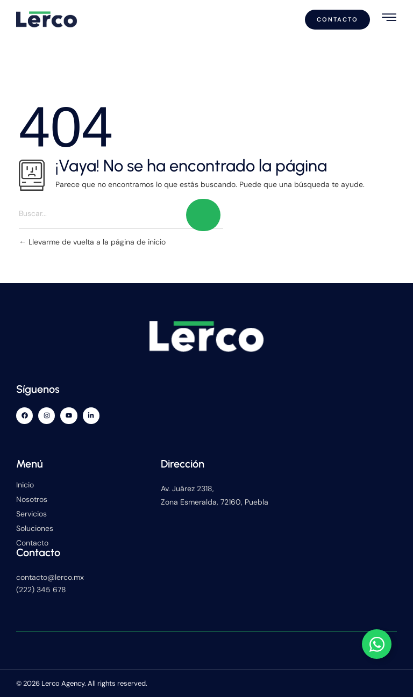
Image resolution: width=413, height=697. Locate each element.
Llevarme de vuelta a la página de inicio (92, 242)
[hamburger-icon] (390, 17)
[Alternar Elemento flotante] (376, 644)
